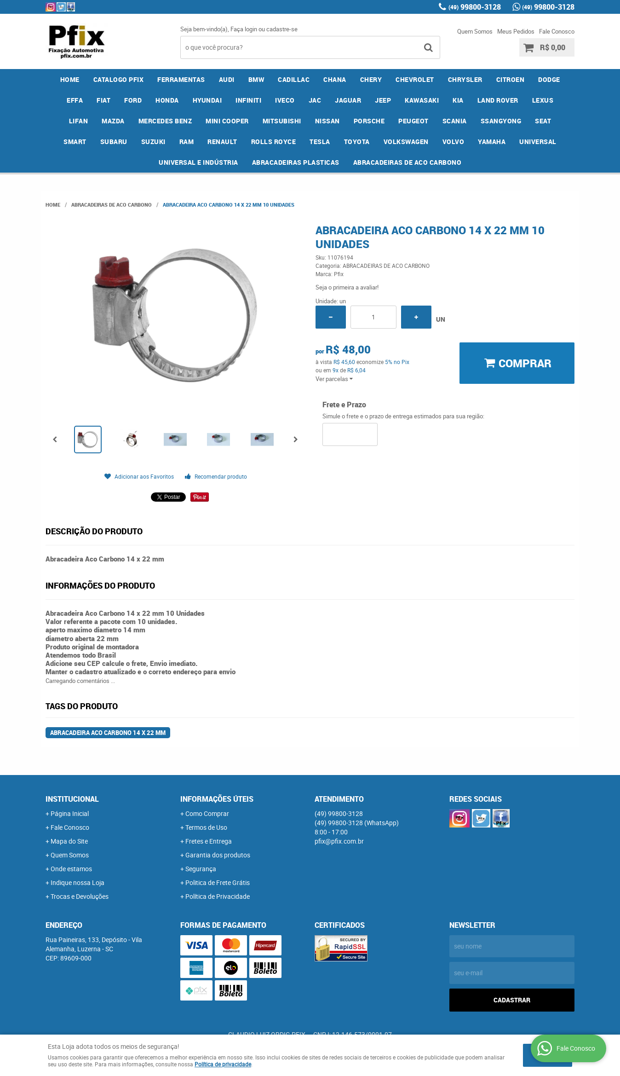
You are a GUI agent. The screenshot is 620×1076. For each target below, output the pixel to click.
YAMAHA (491, 141)
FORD (133, 100)
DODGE (549, 79)
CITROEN (510, 79)
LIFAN (78, 120)
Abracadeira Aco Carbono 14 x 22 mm (108, 733)
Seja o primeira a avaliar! (347, 287)
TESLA (320, 141)
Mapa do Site (69, 841)
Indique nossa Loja (77, 882)
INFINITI (248, 100)
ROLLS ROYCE (273, 141)
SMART (74, 141)
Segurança (200, 868)
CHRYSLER (465, 79)
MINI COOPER (227, 120)
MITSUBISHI (282, 120)
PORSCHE (369, 120)
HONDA (167, 100)
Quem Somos (475, 31)
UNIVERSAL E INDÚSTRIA (198, 162)
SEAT (543, 120)
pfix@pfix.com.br (339, 841)
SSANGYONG (501, 120)
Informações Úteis (216, 799)
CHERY (371, 79)
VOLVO (453, 141)
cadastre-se (282, 29)
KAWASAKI (422, 100)
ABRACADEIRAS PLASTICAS (295, 162)
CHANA (334, 79)
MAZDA (113, 120)
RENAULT (222, 141)
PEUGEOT (413, 120)
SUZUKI (153, 141)
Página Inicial (70, 813)
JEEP (383, 100)
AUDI (227, 79)
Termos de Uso (206, 827)
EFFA (75, 100)
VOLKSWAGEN (406, 141)
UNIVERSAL (538, 141)
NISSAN (327, 120)
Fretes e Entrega (208, 841)
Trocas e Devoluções (80, 896)
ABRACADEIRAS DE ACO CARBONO (407, 162)
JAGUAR (348, 100)
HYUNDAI (207, 100)
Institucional (72, 799)
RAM (186, 141)
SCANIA (454, 120)
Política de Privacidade (217, 896)
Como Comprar (207, 813)
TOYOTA (357, 141)
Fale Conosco (556, 31)
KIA (458, 100)
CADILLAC (294, 79)
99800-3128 (474, 7)
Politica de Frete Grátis (217, 882)
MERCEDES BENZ (165, 120)
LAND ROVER (497, 100)
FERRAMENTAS (181, 79)
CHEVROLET (415, 79)
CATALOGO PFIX (118, 79)
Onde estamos (71, 868)
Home (70, 79)
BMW (256, 79)
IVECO (285, 100)
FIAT (103, 100)
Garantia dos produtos (217, 854)
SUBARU (113, 141)
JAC (315, 100)
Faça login (243, 29)
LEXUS (543, 100)
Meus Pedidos (515, 31)
